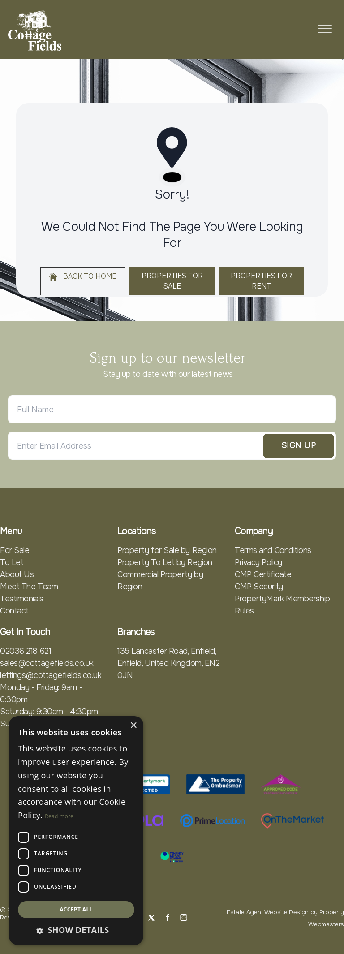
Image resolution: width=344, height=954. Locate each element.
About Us (17, 574)
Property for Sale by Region (167, 550)
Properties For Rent (261, 281)
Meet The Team (29, 586)
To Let (11, 562)
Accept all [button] (76, 909)
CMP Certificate (263, 574)
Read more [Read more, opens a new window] (59, 816)
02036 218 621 (25, 651)
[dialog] (76, 830)
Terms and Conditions (273, 550)
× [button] (133, 725)
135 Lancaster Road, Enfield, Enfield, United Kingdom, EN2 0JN (168, 663)
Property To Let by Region (164, 562)
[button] (76, 930)
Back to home (82, 276)
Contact (14, 611)
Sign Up (298, 445)
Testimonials (21, 599)
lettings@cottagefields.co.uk (50, 675)
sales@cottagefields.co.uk (47, 663)
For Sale (14, 550)
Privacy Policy (258, 562)
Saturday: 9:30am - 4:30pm (49, 712)
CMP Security (259, 586)
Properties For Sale (172, 281)
